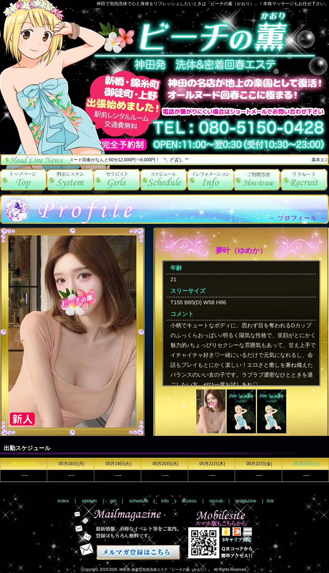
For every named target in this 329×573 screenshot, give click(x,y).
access (257, 180)
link (270, 501)
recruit (304, 180)
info (210, 180)
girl (117, 180)
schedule (163, 180)
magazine (245, 501)
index (23, 180)
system (70, 180)
